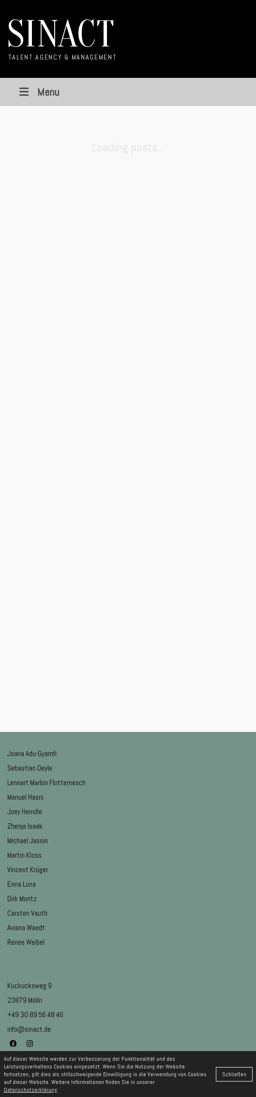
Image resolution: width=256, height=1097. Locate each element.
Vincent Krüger (27, 869)
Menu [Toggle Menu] (38, 92)
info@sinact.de (29, 1029)
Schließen (234, 1074)
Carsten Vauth (27, 913)
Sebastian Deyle (29, 768)
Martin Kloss (24, 855)
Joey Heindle (24, 811)
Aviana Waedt (26, 927)
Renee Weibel (26, 942)
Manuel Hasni (25, 797)
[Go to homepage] (62, 39)
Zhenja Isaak (25, 826)
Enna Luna (21, 884)
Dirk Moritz (22, 898)
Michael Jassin (27, 840)
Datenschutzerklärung (30, 1090)
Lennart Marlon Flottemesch (46, 782)
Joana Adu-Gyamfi (32, 753)
